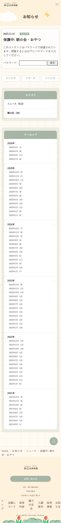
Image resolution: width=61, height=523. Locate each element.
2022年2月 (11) (16, 380)
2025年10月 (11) (16, 180)
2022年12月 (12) (16, 341)
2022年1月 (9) (15, 384)
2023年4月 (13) (16, 316)
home (5, 451)
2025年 (11, 168)
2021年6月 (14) (16, 421)
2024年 (11, 224)
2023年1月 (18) (16, 328)
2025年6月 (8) (15, 196)
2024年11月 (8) (16, 233)
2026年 (11, 143)
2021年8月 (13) (16, 413)
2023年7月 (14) (16, 304)
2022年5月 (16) (16, 368)
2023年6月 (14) (16, 308)
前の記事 (11, 78)
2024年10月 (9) (16, 236)
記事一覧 (30, 78)
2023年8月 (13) (16, 301)
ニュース (24, 34)
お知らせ (17, 451)
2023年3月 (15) (16, 320)
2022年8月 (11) (16, 357)
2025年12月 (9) (16, 172)
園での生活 (31, 505)
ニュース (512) (15, 104)
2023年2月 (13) (16, 324)
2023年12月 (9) (16, 285)
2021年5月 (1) (15, 425)
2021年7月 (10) (16, 417)
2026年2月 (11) (16, 155)
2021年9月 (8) (15, 409)
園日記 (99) (13, 113)
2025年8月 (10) (16, 188)
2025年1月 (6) (15, 215)
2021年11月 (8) (16, 401)
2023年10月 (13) (16, 293)
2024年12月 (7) (16, 229)
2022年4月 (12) (16, 372)
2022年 (11, 337)
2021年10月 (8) (16, 405)
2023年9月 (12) (16, 297)
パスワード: (25, 63)
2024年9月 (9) (15, 240)
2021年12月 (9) (16, 397)
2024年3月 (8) (15, 264)
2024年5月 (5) (15, 256)
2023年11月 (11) (16, 289)
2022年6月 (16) (16, 364)
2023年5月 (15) (16, 312)
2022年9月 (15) (16, 353)
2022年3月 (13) (16, 376)
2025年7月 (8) (15, 192)
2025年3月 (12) (16, 208)
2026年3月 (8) (15, 151)
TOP (53, 441)
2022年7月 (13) (16, 361)
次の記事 (50, 78)
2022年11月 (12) (16, 345)
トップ (2, 505)
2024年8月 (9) (15, 244)
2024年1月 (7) (15, 272)
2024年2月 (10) (16, 268)
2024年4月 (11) (16, 260)
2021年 (11, 393)
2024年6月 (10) (16, 252)
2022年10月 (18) (16, 349)
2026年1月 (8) (15, 159)
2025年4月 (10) (16, 204)
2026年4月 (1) (15, 147)
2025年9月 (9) (15, 184)
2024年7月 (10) (16, 248)
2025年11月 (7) (16, 176)
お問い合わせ (30, 479)
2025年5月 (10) (16, 200)
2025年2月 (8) (15, 211)
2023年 (11, 281)
